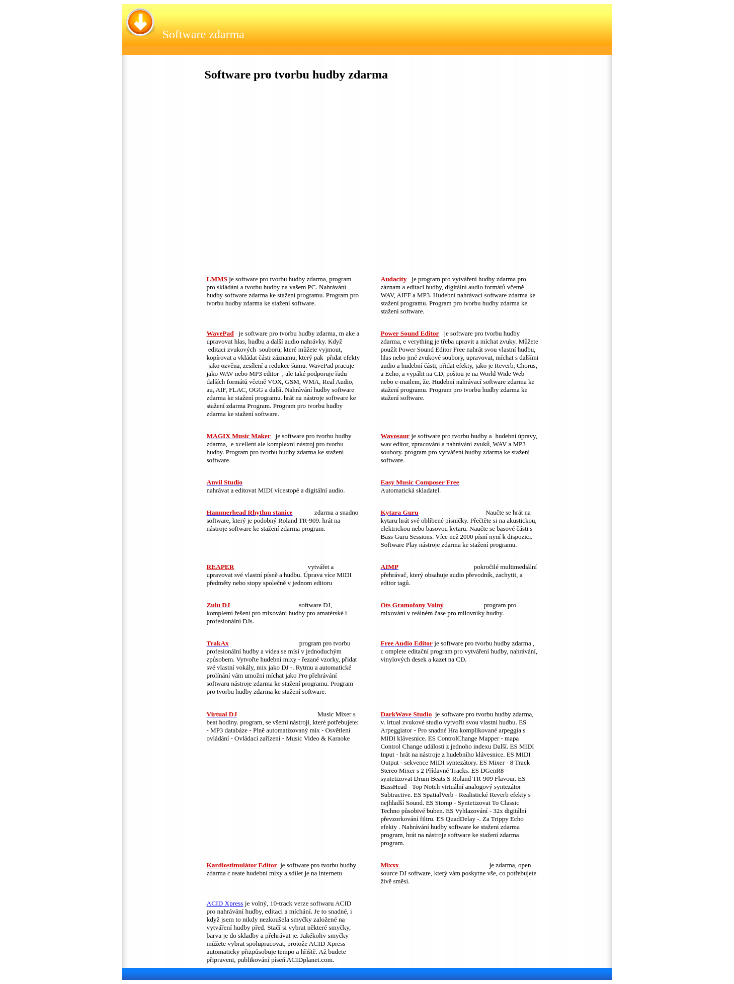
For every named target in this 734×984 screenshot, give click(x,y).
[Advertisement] (281, 180)
